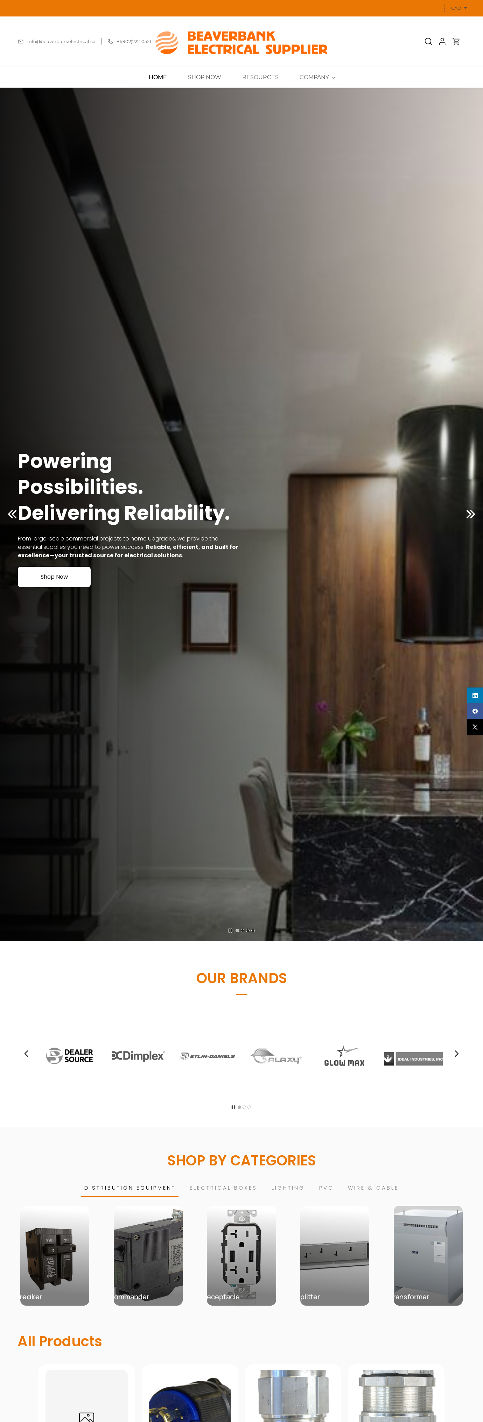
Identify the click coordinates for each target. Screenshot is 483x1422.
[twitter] (475, 727)
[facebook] (475, 711)
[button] (428, 41)
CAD (456, 8)
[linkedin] (475, 695)
